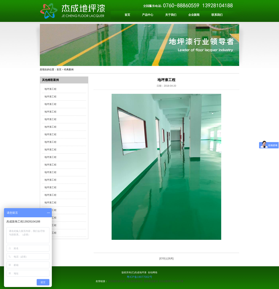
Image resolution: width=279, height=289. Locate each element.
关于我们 (170, 14)
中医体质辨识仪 (134, 281)
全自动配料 (165, 281)
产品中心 (147, 14)
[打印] (162, 258)
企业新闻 (193, 14)
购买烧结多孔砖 (116, 281)
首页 (127, 14)
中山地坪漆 (177, 281)
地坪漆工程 (50, 89)
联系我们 (217, 14)
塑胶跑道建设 (151, 281)
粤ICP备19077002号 (139, 276)
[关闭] (170, 258)
